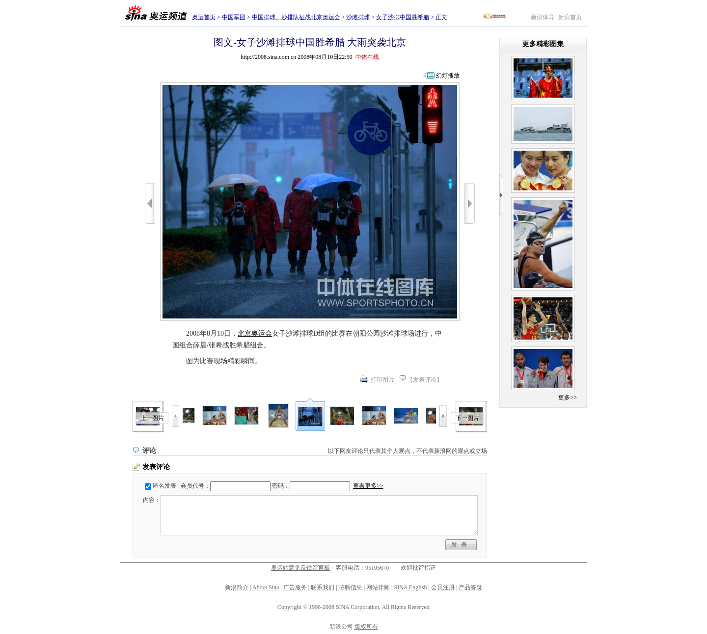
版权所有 (366, 626)
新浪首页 (570, 17)
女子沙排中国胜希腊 (402, 17)
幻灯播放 (448, 75)
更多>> (567, 397)
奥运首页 (204, 17)
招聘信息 (350, 587)
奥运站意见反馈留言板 (300, 567)
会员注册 (443, 587)
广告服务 (295, 587)
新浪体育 (542, 17)
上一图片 (152, 418)
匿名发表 (164, 485)
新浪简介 (236, 587)
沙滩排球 (358, 17)
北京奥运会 (255, 333)
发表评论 (424, 379)
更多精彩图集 (543, 44)
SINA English (410, 587)
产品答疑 (470, 587)
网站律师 (378, 587)
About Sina (265, 587)
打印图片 (382, 379)
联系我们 (322, 587)
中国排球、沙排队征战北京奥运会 (296, 17)
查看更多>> (368, 485)
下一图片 (467, 418)
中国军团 (233, 17)
